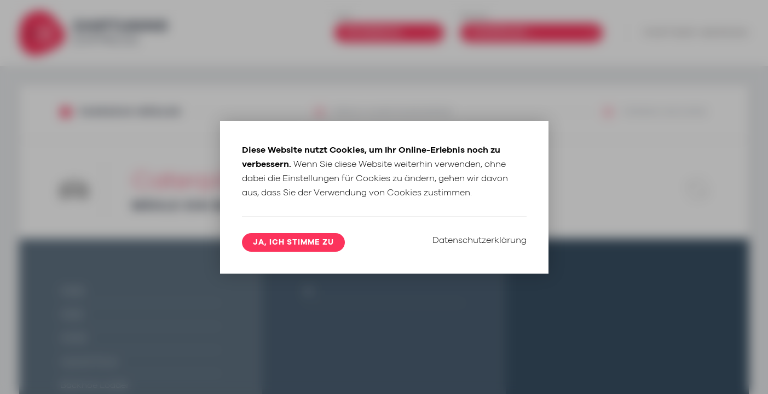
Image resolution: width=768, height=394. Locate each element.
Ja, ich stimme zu (293, 242)
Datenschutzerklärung (479, 240)
